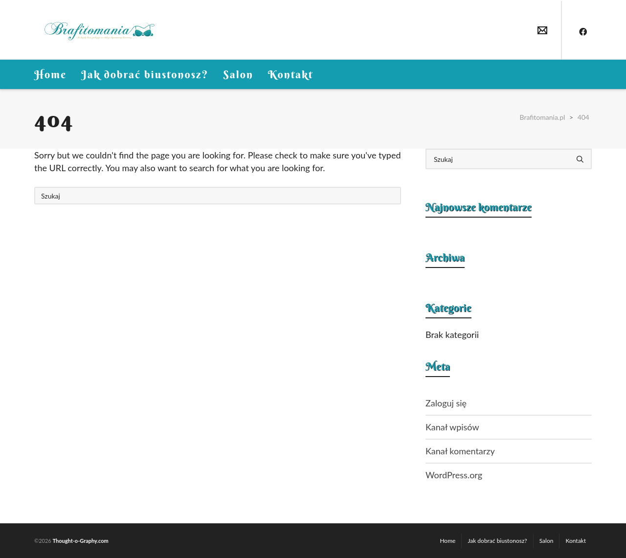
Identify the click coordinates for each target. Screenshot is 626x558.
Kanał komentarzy (460, 451)
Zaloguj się (446, 403)
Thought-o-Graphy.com (80, 540)
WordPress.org (453, 474)
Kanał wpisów (452, 427)
